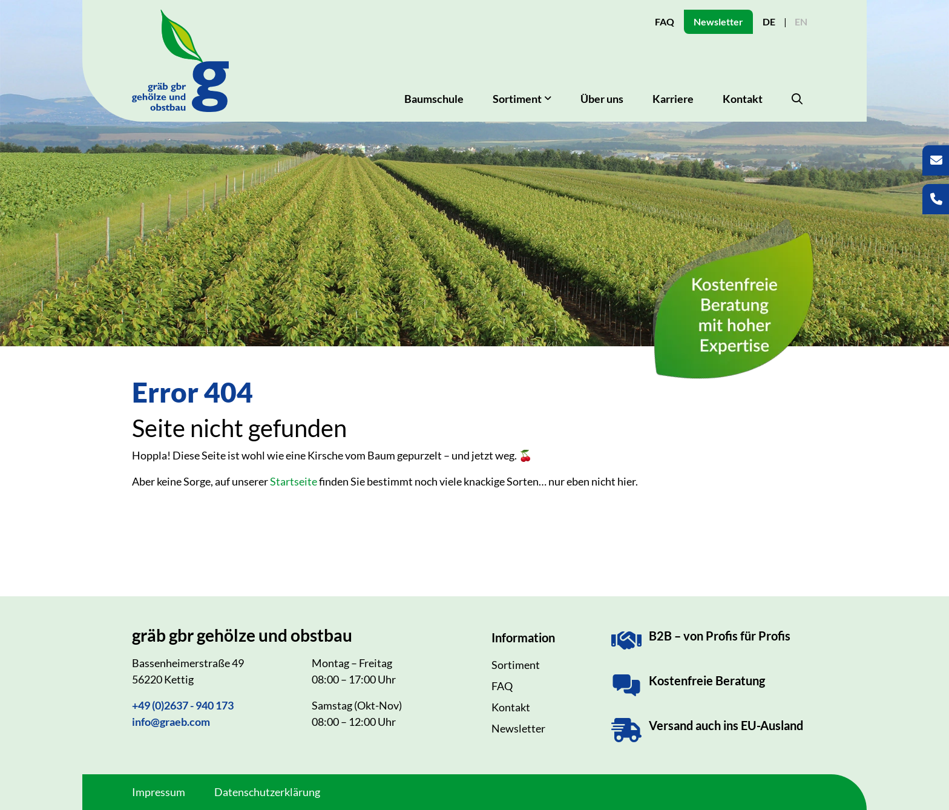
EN (801, 21)
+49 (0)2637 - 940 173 (183, 705)
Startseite (293, 481)
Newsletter (718, 21)
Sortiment (515, 664)
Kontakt (743, 98)
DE (769, 21)
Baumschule (434, 98)
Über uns (601, 98)
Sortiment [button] (517, 98)
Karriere (673, 98)
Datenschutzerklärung (267, 791)
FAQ (664, 21)
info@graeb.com (171, 721)
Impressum (158, 791)
